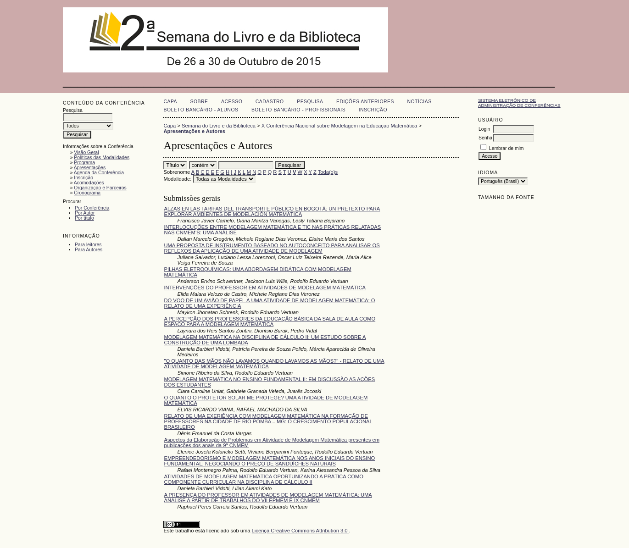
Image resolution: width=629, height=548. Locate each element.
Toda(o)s (328, 172)
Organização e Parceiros (100, 187)
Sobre (199, 101)
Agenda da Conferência (99, 172)
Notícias (419, 101)
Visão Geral (86, 152)
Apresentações (90, 167)
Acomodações (89, 182)
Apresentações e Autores (194, 131)
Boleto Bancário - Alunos (200, 109)
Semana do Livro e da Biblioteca (219, 125)
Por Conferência (92, 207)
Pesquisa (310, 101)
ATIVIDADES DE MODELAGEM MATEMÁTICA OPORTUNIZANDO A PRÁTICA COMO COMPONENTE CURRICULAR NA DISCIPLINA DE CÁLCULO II (263, 479)
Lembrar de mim (506, 148)
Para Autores (88, 249)
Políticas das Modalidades (101, 157)
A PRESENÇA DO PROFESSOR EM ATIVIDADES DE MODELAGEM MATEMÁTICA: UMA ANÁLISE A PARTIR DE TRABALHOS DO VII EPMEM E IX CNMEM (268, 497)
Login (484, 129)
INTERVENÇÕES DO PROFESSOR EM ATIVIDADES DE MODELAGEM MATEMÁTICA (264, 287)
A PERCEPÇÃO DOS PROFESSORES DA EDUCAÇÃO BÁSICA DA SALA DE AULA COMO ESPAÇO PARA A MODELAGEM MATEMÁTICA (269, 321)
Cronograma (87, 192)
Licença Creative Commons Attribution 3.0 (300, 530)
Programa (84, 162)
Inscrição (83, 177)
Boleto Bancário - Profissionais (298, 109)
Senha (485, 137)
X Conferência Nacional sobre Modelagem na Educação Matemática (339, 125)
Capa (170, 101)
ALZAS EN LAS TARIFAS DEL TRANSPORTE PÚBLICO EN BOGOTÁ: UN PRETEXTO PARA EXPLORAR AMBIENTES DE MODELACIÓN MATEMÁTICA (272, 211)
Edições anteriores (365, 101)
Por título (84, 218)
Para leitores (88, 244)
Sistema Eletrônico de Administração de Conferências (519, 103)
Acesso (231, 101)
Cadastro (270, 101)
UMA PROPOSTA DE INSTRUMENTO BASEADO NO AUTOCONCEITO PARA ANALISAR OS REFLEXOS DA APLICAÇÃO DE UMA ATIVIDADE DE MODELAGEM (271, 248)
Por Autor (85, 213)
